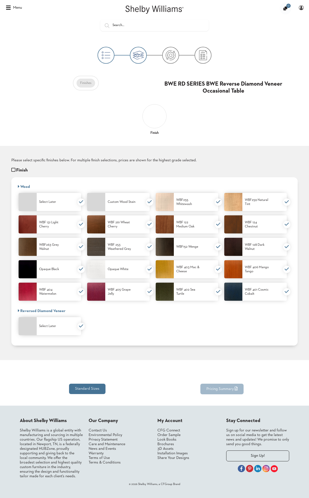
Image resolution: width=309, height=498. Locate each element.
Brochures (165, 444)
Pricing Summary (222, 389)
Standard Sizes (87, 389)
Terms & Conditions (105, 462)
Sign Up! (258, 456)
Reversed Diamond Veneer (41, 311)
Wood (23, 186)
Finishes (85, 83)
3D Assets (165, 449)
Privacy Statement (103, 440)
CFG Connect (168, 430)
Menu (14, 7)
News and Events (102, 449)
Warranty (96, 453)
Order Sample (169, 435)
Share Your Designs (173, 458)
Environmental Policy (105, 435)
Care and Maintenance (107, 444)
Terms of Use (99, 458)
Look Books (166, 440)
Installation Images (172, 453)
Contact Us (98, 430)
